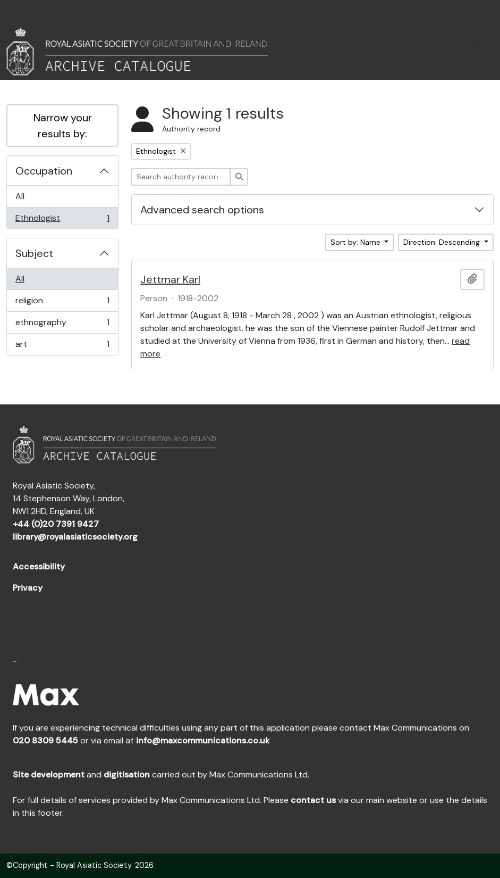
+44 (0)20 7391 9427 (56, 523)
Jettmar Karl (170, 279)
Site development (48, 774)
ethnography (62, 325)
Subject (34, 253)
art (62, 346)
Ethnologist (62, 220)
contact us (313, 800)
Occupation (43, 171)
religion (62, 303)
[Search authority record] (181, 177)
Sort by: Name (356, 242)
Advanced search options (202, 210)
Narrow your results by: (62, 125)
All (19, 196)
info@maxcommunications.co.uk (202, 740)
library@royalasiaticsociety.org (75, 536)
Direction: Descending (442, 242)
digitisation (127, 774)
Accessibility (39, 566)
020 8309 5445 (45, 740)
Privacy (28, 587)
